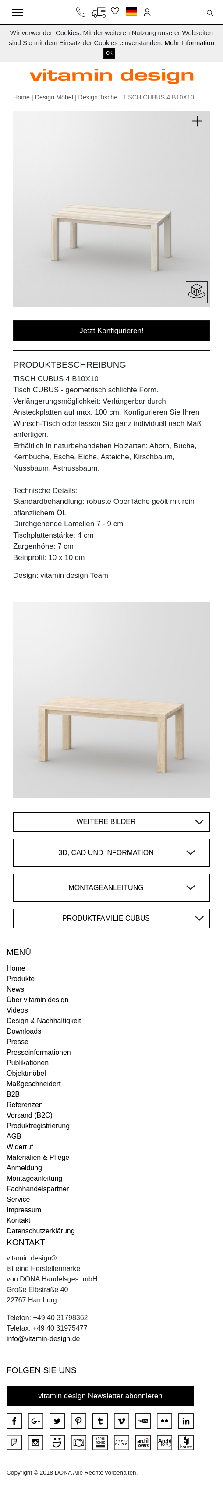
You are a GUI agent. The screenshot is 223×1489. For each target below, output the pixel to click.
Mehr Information (189, 42)
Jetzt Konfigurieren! (111, 331)
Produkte (21, 978)
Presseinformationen (39, 1052)
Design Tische (98, 97)
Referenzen (25, 1105)
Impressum (24, 1210)
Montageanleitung (34, 1178)
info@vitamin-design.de (43, 1338)
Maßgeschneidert (34, 1084)
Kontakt (18, 1220)
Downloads (24, 1031)
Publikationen (28, 1063)
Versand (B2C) (30, 1115)
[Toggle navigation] (17, 12)
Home (21, 97)
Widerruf (20, 1147)
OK (109, 53)
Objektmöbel (26, 1073)
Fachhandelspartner (38, 1189)
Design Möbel (54, 97)
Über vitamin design (37, 999)
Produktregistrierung (38, 1126)
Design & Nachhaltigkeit (44, 1020)
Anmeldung (24, 1168)
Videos (17, 1010)
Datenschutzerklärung (41, 1231)
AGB (14, 1136)
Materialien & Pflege (38, 1157)
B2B (13, 1094)
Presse (17, 1041)
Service (18, 1199)
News (15, 989)
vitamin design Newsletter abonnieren (100, 1396)
